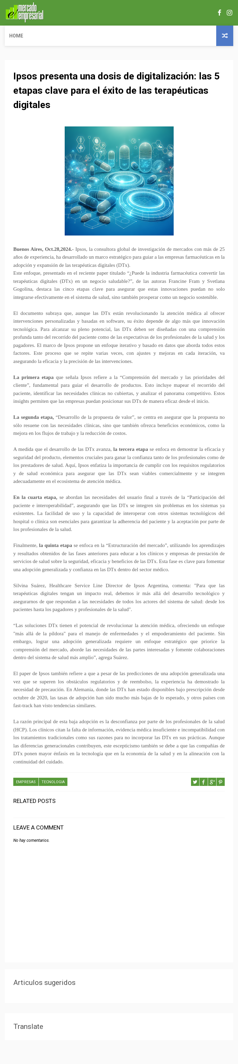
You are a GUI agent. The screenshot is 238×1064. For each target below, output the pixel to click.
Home (16, 36)
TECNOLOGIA (53, 782)
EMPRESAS (26, 782)
